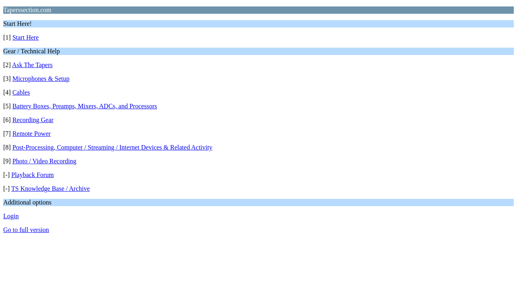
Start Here (26, 37)
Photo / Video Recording (44, 161)
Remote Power (32, 133)
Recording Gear (33, 119)
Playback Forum (32, 174)
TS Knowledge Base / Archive (50, 188)
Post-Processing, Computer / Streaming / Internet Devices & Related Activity (112, 147)
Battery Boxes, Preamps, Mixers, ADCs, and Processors (85, 106)
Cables (21, 92)
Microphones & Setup (41, 78)
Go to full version (26, 229)
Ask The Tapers (32, 64)
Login (11, 216)
